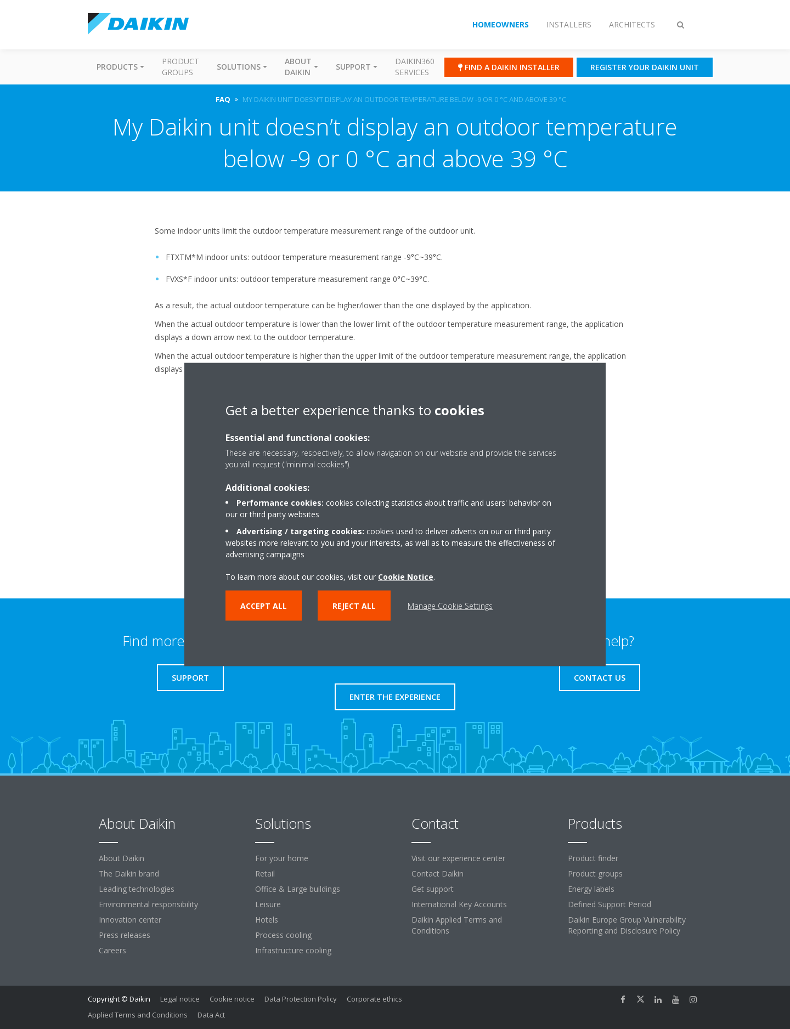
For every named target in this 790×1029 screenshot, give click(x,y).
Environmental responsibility (148, 904)
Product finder (593, 858)
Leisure (268, 904)
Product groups (180, 66)
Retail (265, 873)
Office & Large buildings (297, 889)
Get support (432, 889)
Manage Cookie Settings (450, 606)
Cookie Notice (405, 577)
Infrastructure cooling (293, 950)
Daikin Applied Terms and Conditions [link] (456, 925)
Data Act (211, 1015)
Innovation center (130, 919)
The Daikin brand (129, 873)
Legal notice (180, 999)
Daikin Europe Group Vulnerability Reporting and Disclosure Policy (627, 925)
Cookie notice (232, 999)
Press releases (124, 935)
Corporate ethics (374, 999)
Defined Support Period (609, 904)
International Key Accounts (459, 904)
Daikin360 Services (415, 66)
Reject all (354, 606)
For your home (281, 858)
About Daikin (121, 858)
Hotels (266, 919)
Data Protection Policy (300, 999)
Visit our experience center (458, 858)
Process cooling (283, 935)
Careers (112, 950)
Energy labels (591, 889)
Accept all (263, 606)
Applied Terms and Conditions (138, 1015)
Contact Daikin (437, 873)
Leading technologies (136, 889)
